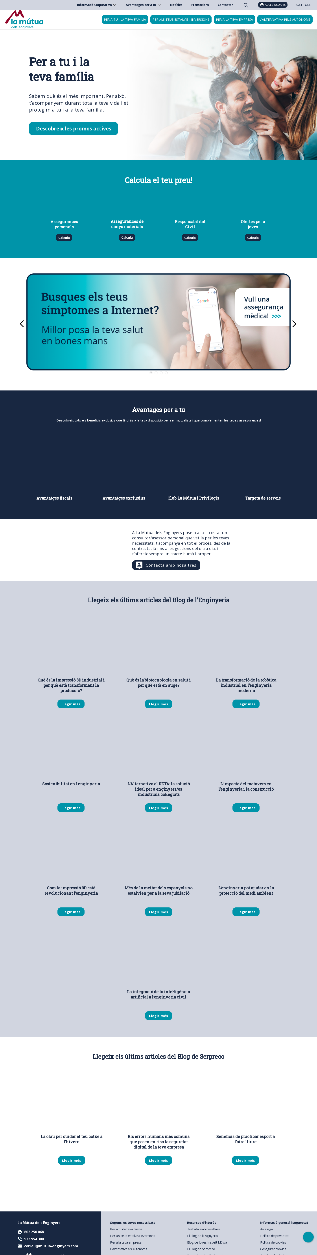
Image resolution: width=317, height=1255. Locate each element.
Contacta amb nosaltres (171, 565)
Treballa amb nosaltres (203, 1229)
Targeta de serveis (263, 498)
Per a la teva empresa (234, 19)
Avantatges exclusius (123, 498)
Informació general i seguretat (284, 1222)
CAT (299, 5)
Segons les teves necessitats (132, 1222)
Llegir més (71, 704)
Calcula (64, 237)
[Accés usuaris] (273, 5)
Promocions (200, 5)
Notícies (176, 5)
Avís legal (266, 1229)
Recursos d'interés (201, 1222)
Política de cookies (273, 1242)
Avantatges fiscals (54, 498)
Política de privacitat (274, 1235)
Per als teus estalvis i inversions (181, 19)
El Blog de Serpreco (201, 1249)
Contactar (225, 5)
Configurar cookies (273, 1249)
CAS (308, 5)
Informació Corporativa (97, 5)
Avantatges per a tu (143, 5)
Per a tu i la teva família (125, 19)
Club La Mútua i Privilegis (193, 498)
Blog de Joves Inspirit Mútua (207, 1242)
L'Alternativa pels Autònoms (285, 19)
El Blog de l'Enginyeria (202, 1235)
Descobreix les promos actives (73, 128)
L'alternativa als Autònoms (128, 1249)
